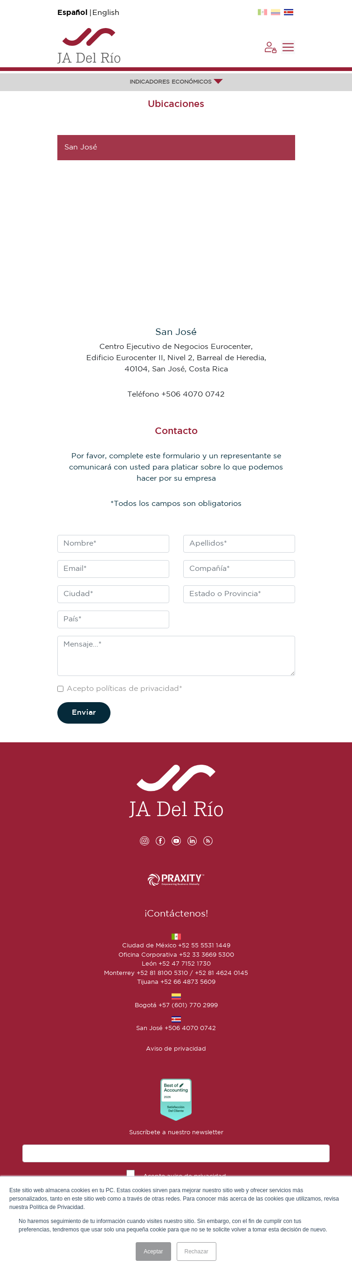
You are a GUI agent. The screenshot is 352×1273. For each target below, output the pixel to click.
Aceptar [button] (153, 1251)
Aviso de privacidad (176, 1049)
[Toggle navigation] (288, 47)
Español (72, 12)
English (105, 12)
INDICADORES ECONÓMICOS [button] (176, 82)
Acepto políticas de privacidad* (124, 688)
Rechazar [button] (196, 1251)
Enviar (84, 712)
